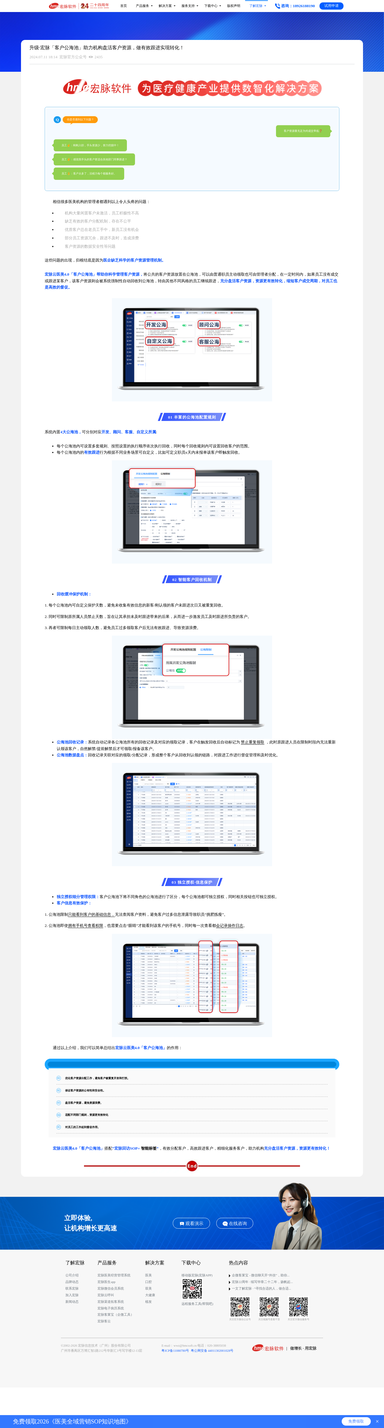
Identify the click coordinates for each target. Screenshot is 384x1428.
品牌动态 (72, 1282)
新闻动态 (72, 1301)
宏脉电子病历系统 (111, 1308)
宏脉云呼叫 (106, 1295)
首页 (123, 6)
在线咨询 (235, 1223)
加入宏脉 (72, 1295)
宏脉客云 (104, 1321)
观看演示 (191, 1223)
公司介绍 (72, 1275)
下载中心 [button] (209, 6)
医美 (148, 1275)
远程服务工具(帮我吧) (197, 1303)
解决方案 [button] (164, 6)
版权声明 (233, 6)
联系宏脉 (72, 1288)
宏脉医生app (106, 1282)
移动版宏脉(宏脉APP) (197, 1275)
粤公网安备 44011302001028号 (212, 1350)
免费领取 (356, 1421)
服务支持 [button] (187, 6)
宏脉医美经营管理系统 (114, 1275)
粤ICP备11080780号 (175, 1350)
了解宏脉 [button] (254, 6)
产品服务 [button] (141, 6)
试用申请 (331, 6)
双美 (148, 1288)
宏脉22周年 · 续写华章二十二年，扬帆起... (262, 1282)
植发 (148, 1301)
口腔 (148, 1282)
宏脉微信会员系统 (111, 1288)
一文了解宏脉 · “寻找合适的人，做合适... (261, 1288)
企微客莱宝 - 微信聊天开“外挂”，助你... (260, 1275)
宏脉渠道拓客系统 (111, 1301)
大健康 (150, 1295)
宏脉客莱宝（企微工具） (116, 1314)
